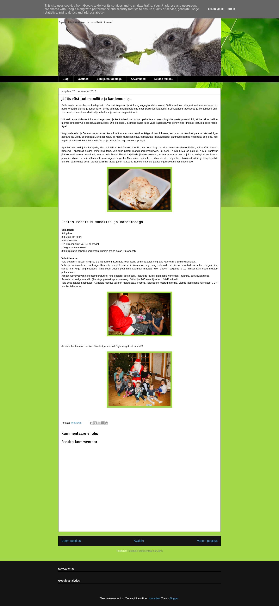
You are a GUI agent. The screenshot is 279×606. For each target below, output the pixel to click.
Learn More (216, 9)
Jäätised (83, 78)
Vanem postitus (207, 540)
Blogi (66, 78)
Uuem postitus (71, 540)
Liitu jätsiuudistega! (109, 78)
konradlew (154, 598)
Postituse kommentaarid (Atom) (145, 550)
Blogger (174, 598)
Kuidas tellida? (163, 78)
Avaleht (139, 540)
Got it (231, 9)
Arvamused (138, 78)
